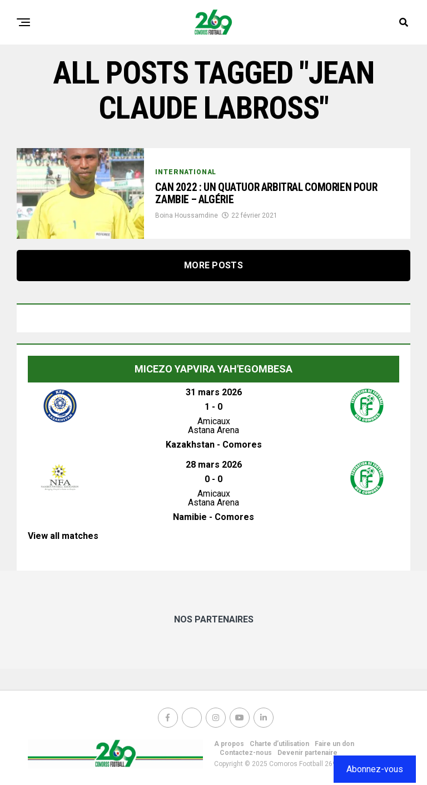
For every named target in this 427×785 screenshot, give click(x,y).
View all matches (63, 536)
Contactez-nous (246, 753)
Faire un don (334, 744)
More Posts (213, 265)
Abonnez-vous (374, 769)
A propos (229, 744)
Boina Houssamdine (186, 217)
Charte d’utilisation (279, 744)
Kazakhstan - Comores (214, 444)
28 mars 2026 (214, 464)
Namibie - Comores (213, 517)
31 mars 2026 (214, 392)
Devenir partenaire (307, 753)
